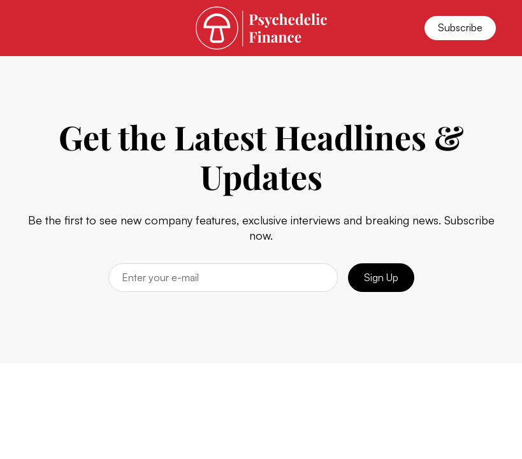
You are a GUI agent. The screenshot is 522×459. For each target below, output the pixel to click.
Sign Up (381, 277)
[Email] (223, 277)
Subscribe (460, 27)
